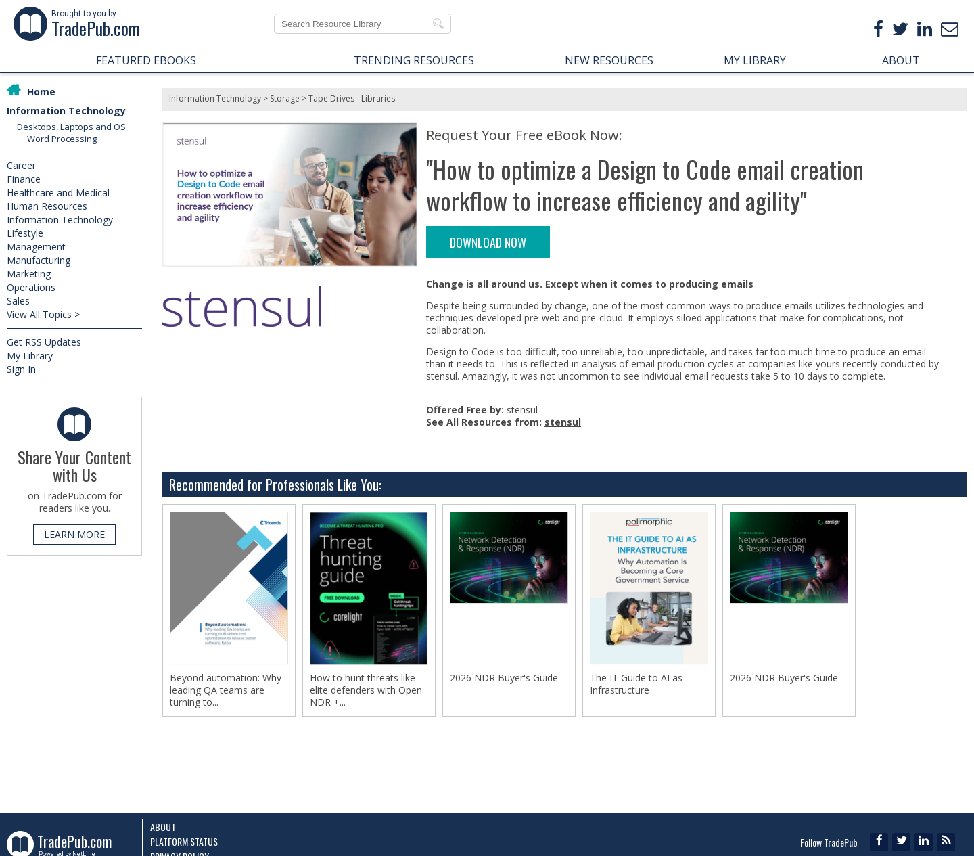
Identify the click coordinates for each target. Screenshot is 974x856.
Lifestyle (25, 233)
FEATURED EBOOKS (146, 60)
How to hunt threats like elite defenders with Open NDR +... (366, 690)
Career (21, 165)
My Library (30, 355)
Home (41, 91)
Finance (24, 179)
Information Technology (66, 110)
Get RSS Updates (44, 342)
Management (36, 246)
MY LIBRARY (755, 60)
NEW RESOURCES (609, 60)
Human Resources (47, 206)
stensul (562, 421)
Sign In (21, 369)
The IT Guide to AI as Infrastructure (636, 684)
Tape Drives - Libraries (351, 98)
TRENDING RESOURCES (414, 60)
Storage (285, 98)
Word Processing (62, 139)
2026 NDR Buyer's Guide (504, 678)
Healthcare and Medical (58, 192)
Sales (18, 300)
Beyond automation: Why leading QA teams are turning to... (225, 690)
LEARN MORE (74, 534)
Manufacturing (38, 260)
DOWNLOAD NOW (488, 242)
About (163, 826)
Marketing (29, 273)
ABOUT (901, 60)
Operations (31, 287)
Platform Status (184, 841)
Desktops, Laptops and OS (71, 126)
